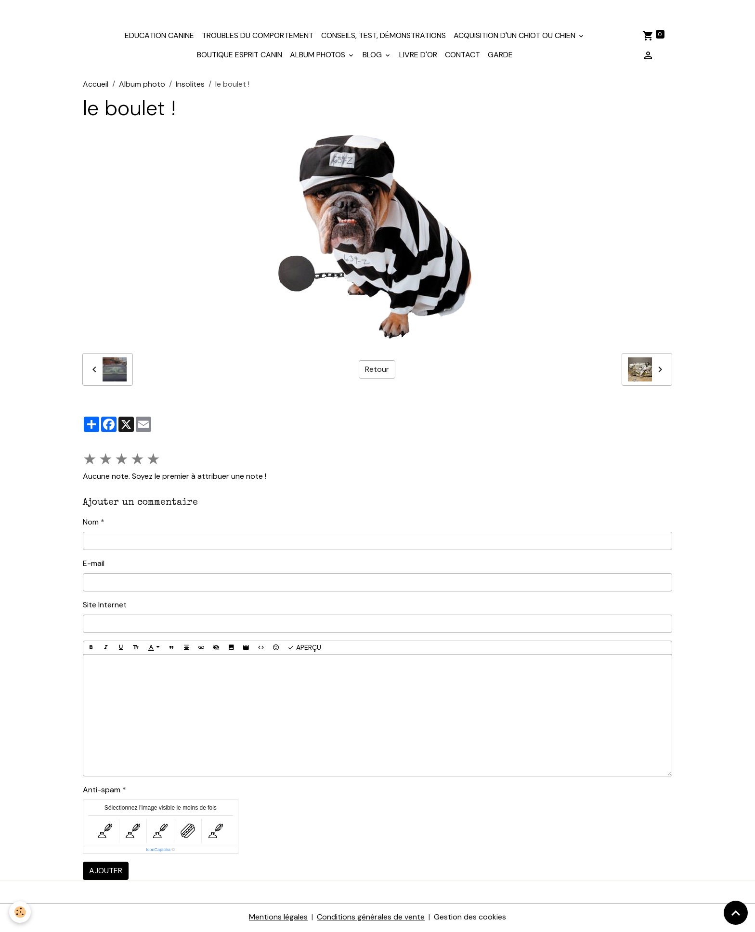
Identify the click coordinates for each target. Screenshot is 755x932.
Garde (500, 56)
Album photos (318, 56)
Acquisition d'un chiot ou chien (515, 37)
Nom (91, 523)
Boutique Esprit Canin (239, 56)
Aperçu (304, 648)
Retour (377, 370)
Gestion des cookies (470, 918)
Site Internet (105, 606)
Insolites (190, 85)
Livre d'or (418, 56)
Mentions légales (278, 918)
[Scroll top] (736, 913)
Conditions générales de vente (371, 918)
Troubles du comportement (257, 37)
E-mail (93, 564)
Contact (462, 56)
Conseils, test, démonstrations (383, 37)
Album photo (142, 85)
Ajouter (105, 872)
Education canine (159, 37)
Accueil (95, 85)
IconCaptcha (158, 851)
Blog (373, 56)
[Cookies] (20, 912)
